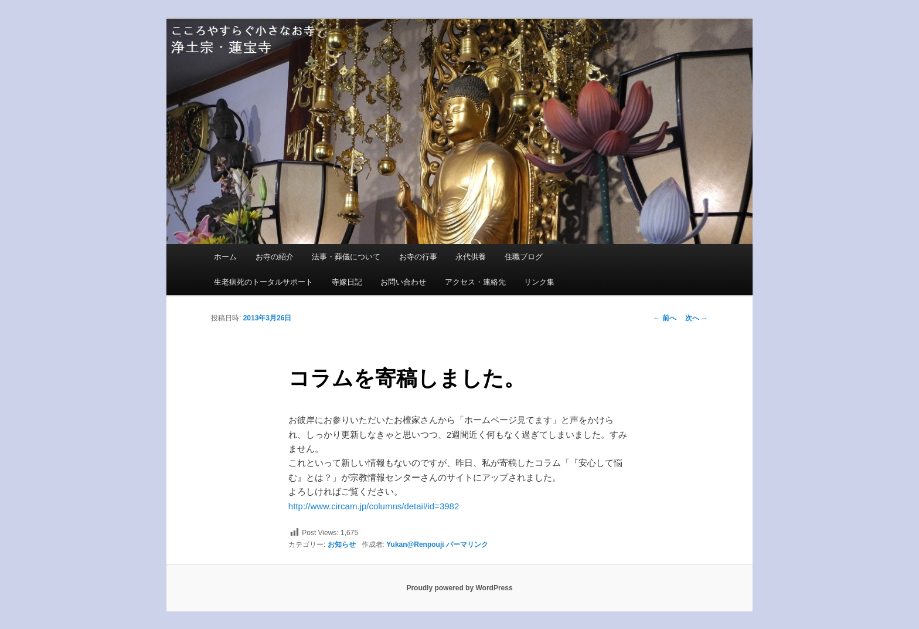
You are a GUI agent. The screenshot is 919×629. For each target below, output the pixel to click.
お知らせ (342, 544)
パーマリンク (467, 544)
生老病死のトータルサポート (263, 282)
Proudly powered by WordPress (459, 588)
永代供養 (470, 256)
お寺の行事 (418, 256)
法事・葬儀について (346, 256)
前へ (664, 318)
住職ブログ (524, 256)
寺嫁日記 (347, 282)
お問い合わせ (403, 282)
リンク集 (539, 282)
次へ (696, 318)
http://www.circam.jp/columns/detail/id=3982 (373, 506)
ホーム (225, 256)
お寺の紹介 (275, 256)
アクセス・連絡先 (475, 282)
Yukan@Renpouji (415, 544)
